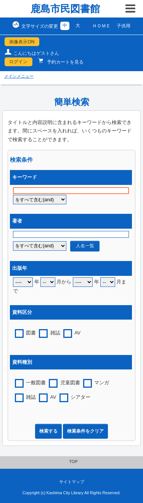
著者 (17, 221)
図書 (31, 333)
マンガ (101, 382)
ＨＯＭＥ (101, 26)
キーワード (24, 177)
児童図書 (70, 382)
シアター (80, 397)
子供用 (123, 26)
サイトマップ (71, 481)
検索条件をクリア (85, 431)
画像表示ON (21, 42)
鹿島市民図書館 (65, 8)
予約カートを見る (65, 62)
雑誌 (55, 333)
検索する (48, 431)
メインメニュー (19, 76)
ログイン (18, 61)
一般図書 (36, 382)
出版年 (19, 268)
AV (77, 333)
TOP (73, 461)
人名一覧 (85, 245)
